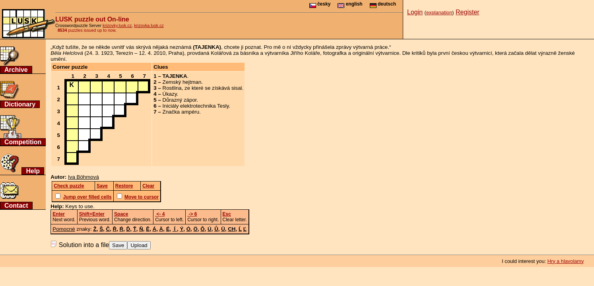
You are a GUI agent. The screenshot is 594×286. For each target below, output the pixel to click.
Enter (58, 214)
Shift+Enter (92, 214)
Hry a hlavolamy (565, 261)
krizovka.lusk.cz (149, 25)
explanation (439, 12)
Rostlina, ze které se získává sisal (202, 88)
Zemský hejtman (182, 82)
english (350, 4)
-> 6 (192, 214)
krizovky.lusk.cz (117, 25)
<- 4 (160, 214)
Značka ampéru (181, 112)
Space (121, 214)
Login (415, 12)
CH (231, 229)
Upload (138, 245)
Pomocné (63, 229)
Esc (227, 214)
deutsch (383, 4)
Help (33, 171)
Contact (16, 205)
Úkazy (170, 94)
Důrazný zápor (180, 100)
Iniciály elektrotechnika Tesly (196, 106)
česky (320, 4)
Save (118, 245)
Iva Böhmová (83, 177)
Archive (16, 69)
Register (467, 12)
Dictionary (19, 104)
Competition (22, 142)
